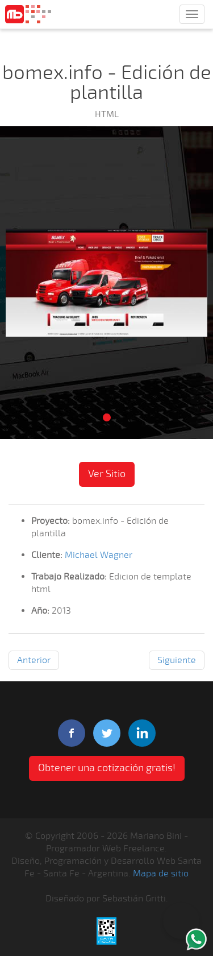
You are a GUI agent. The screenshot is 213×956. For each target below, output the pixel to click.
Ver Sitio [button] (107, 473)
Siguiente (176, 660)
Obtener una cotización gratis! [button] (107, 768)
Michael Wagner (98, 555)
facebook (71, 733)
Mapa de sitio (161, 873)
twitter (106, 733)
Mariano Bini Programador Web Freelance (28, 14)
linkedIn (142, 733)
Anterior (34, 660)
